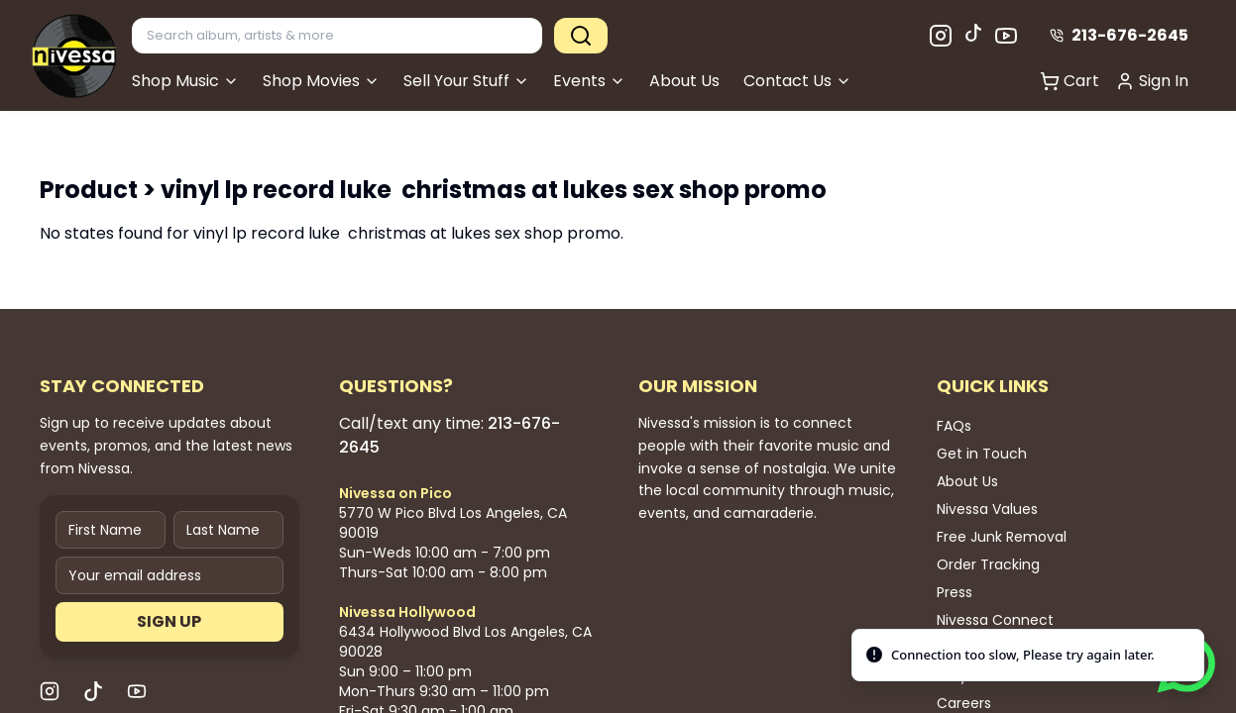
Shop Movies (321, 80)
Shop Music (185, 80)
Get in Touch (982, 453)
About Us (684, 80)
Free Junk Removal (1002, 537)
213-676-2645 (1119, 35)
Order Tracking (988, 564)
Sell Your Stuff (466, 80)
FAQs (954, 426)
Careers (964, 703)
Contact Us (797, 80)
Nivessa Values (987, 509)
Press (954, 592)
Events (589, 80)
